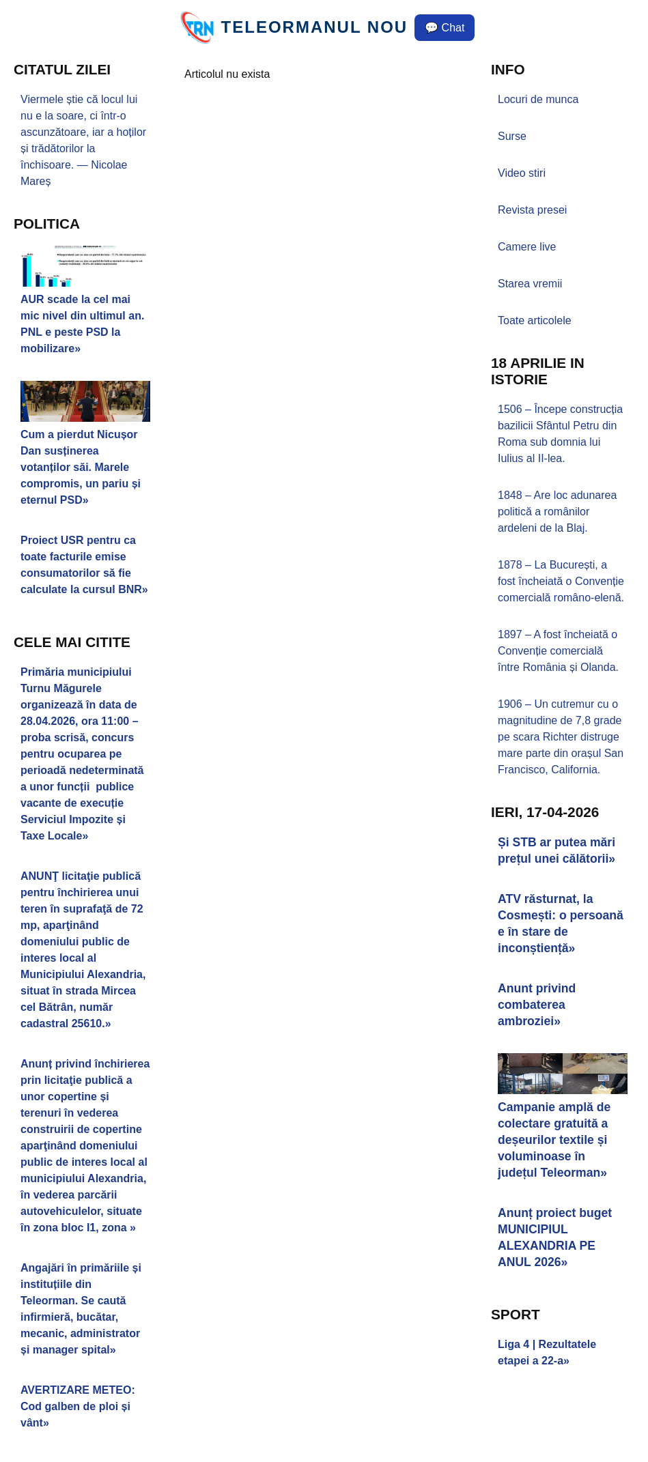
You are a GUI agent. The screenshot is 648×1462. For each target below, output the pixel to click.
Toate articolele (535, 320)
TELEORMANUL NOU (314, 27)
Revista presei (532, 210)
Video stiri (522, 173)
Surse (512, 136)
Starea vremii (530, 283)
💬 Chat (444, 27)
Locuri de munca (538, 99)
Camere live (527, 247)
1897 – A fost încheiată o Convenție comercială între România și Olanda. (558, 651)
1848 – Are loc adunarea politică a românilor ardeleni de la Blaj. (557, 511)
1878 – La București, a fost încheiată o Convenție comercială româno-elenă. (561, 581)
